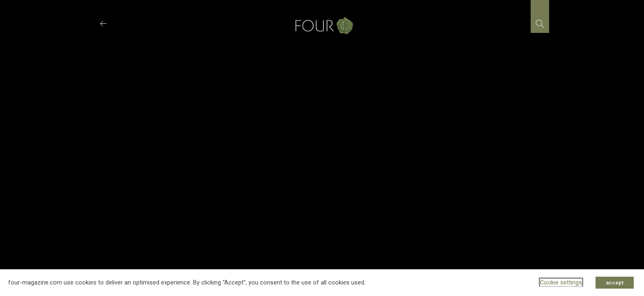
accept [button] (614, 283)
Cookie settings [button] (561, 282)
